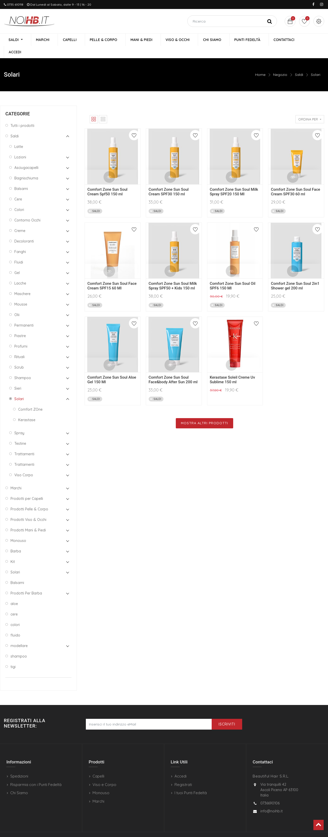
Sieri (17, 376)
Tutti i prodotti (22, 113)
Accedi (181, 764)
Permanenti (24, 313)
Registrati (183, 772)
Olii (16, 302)
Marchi (16, 476)
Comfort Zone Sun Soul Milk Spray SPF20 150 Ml (234, 180)
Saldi (299, 62)
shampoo (19, 644)
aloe (14, 591)
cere (14, 602)
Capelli (98, 764)
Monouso (18, 528)
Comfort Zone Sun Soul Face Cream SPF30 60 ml (295, 180)
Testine (20, 431)
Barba (16, 539)
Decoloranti (24, 229)
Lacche (20, 271)
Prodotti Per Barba (26, 581)
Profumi (20, 334)
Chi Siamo (19, 781)
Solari (315, 62)
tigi (13, 654)
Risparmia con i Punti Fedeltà (35, 772)
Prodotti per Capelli (27, 486)
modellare (19, 633)
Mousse (20, 292)
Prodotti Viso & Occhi (28, 507)
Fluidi (18, 250)
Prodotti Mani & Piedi (28, 518)
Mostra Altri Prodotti (204, 411)
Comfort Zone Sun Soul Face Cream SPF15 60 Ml (112, 273)
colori (15, 612)
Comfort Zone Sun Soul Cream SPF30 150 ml (169, 180)
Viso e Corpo (104, 772)
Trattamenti (24, 442)
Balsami (21, 176)
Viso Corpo (23, 463)
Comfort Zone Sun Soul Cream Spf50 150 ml (107, 180)
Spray (19, 421)
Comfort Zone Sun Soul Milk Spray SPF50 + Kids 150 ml (173, 273)
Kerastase (26, 408)
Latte (18, 134)
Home (260, 62)
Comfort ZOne (30, 397)
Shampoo (22, 366)
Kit (13, 549)
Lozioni (20, 145)
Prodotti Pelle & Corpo (29, 497)
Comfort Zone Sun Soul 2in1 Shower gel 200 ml (295, 273)
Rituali (19, 344)
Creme (19, 218)
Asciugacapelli (26, 155)
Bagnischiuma (26, 166)
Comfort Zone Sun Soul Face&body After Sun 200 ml (173, 367)
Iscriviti (227, 712)
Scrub (19, 355)
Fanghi (20, 239)
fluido (15, 623)
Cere (18, 187)
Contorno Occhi (27, 208)
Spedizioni (19, 764)
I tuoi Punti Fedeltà (191, 781)
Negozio (280, 62)
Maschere (22, 281)
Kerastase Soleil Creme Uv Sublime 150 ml (232, 367)
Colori (19, 197)
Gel (17, 260)
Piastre (20, 323)
